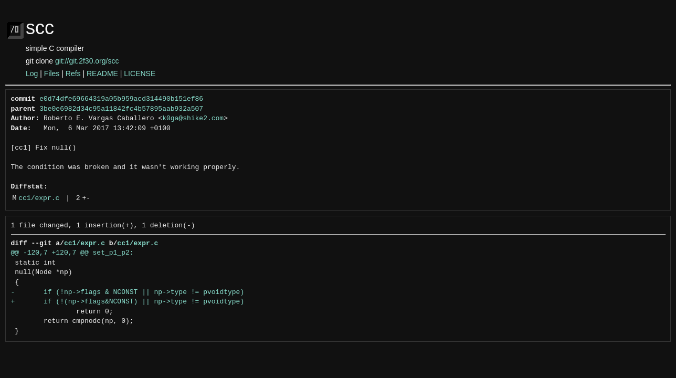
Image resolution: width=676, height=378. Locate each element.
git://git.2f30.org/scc (87, 61)
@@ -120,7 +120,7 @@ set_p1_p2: (72, 253)
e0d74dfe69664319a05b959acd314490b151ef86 (121, 99)
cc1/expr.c (38, 198)
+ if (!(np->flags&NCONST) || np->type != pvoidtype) (128, 302)
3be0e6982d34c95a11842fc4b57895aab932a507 (121, 109)
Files (52, 73)
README (102, 73)
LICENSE (139, 73)
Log (32, 73)
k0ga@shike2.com (193, 118)
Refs (73, 73)
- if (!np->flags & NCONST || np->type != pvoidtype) (128, 292)
